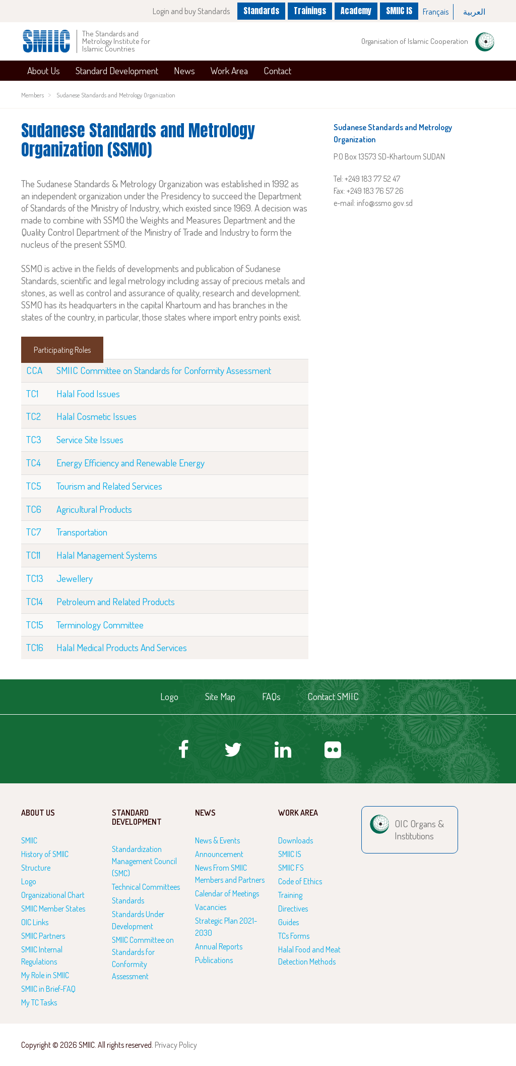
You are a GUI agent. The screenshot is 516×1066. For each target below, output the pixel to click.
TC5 (33, 485)
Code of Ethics (300, 881)
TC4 (33, 462)
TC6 (33, 509)
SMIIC (29, 840)
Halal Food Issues (88, 393)
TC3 (33, 439)
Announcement (219, 854)
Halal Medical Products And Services (121, 647)
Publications (214, 960)
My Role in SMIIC (45, 975)
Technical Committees (146, 887)
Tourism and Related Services (109, 485)
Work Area (229, 70)
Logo (169, 696)
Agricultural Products (94, 509)
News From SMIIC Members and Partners (230, 874)
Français (435, 12)
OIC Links (34, 922)
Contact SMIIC (333, 696)
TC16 (34, 647)
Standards (258, 11)
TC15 (34, 624)
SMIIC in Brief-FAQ (48, 989)
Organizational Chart (53, 895)
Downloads (295, 840)
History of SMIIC (45, 854)
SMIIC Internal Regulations (41, 955)
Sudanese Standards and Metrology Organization (115, 95)
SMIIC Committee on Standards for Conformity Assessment (163, 370)
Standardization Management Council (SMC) (144, 861)
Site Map (220, 696)
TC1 (32, 393)
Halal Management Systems (106, 555)
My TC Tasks (39, 1002)
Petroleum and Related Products (115, 601)
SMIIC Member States (53, 908)
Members (32, 95)
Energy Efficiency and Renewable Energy (130, 462)
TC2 (33, 416)
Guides (288, 922)
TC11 (33, 555)
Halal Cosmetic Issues (96, 416)
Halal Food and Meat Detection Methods (309, 955)
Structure (35, 868)
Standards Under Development (138, 920)
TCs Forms (293, 936)
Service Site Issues (89, 439)
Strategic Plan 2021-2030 (226, 927)
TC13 (34, 578)
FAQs (271, 696)
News (184, 70)
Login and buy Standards (188, 11)
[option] (436, 12)
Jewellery (74, 578)
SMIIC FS (291, 868)
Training (290, 895)
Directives (293, 908)
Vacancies (210, 907)
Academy (355, 11)
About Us (43, 70)
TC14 (34, 601)
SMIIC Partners (43, 936)
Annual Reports (218, 946)
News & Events (217, 840)
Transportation (81, 531)
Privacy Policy (176, 1045)
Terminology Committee (100, 624)
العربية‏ (474, 12)
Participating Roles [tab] (62, 350)
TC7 (33, 531)
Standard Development (117, 70)
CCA (34, 370)
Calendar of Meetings (227, 893)
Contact (277, 70)
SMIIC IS (399, 11)
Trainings (309, 11)
